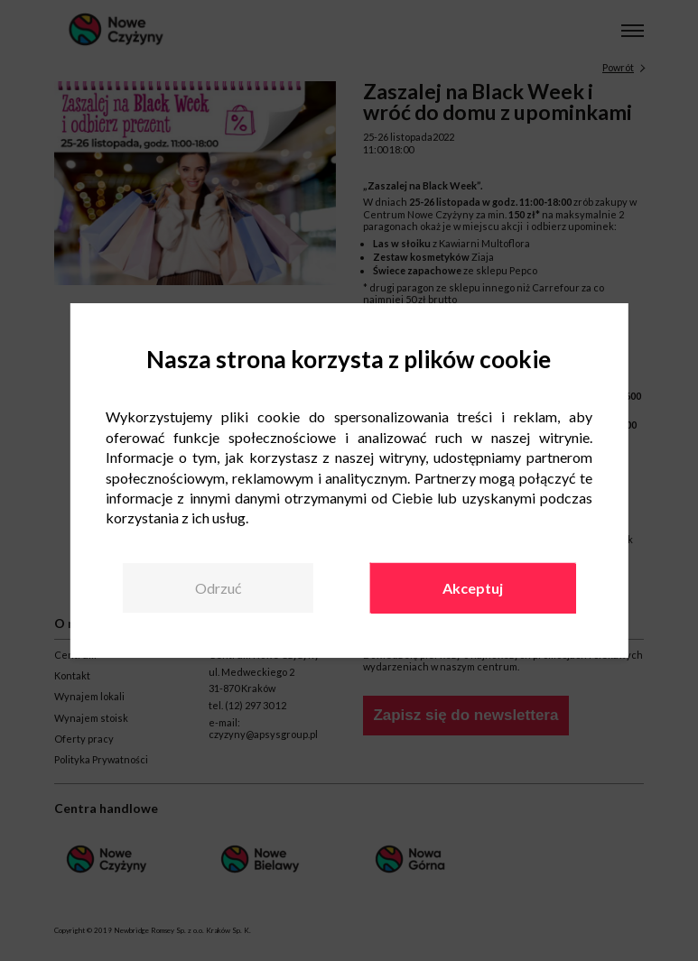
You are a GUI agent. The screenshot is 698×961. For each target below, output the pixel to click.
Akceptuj (472, 587)
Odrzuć (218, 587)
